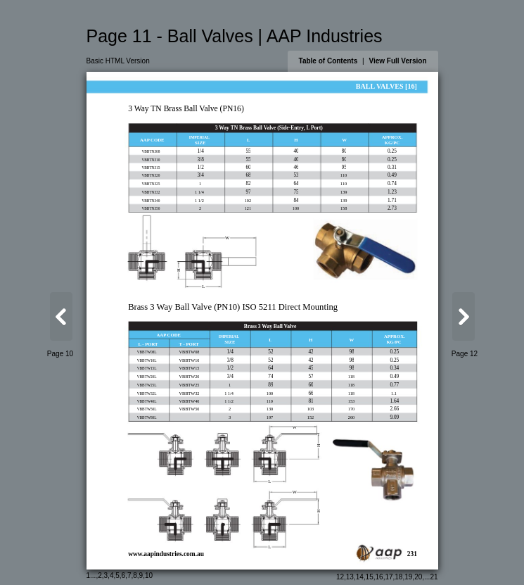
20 (418, 577)
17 (388, 577)
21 (433, 577)
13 (350, 577)
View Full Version (397, 61)
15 (369, 577)
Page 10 (60, 354)
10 (149, 575)
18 (398, 577)
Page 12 (465, 354)
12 (340, 577)
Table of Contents (328, 61)
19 (408, 577)
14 (360, 577)
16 (379, 577)
